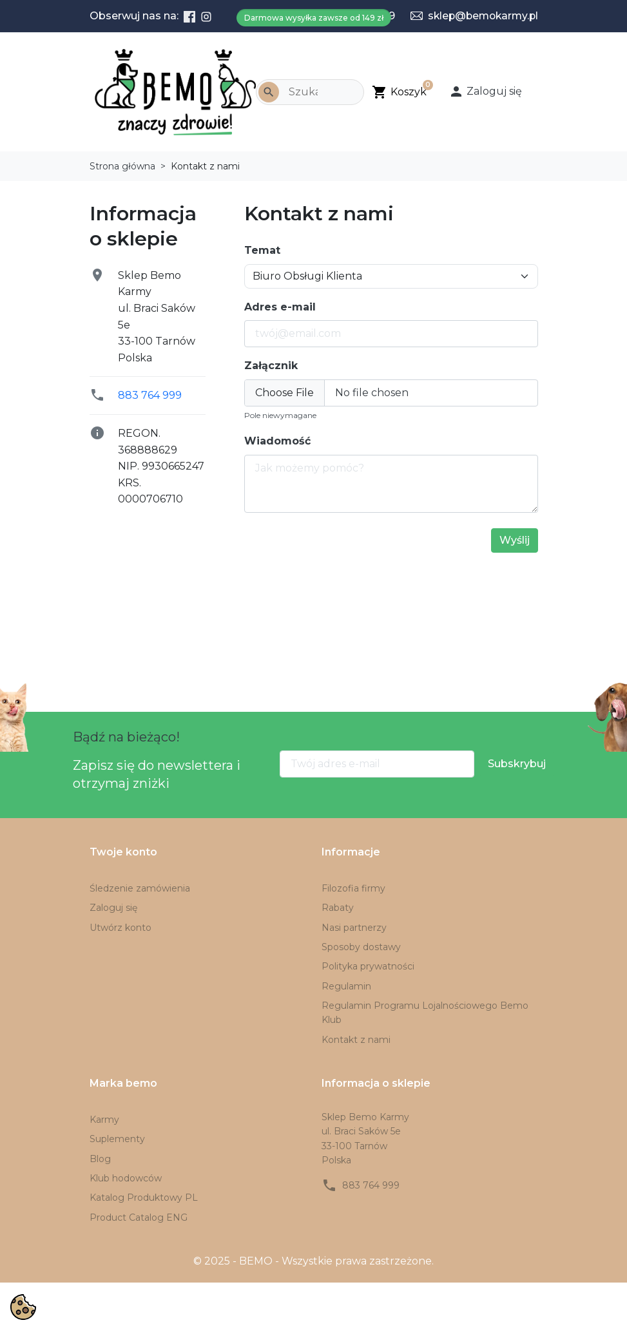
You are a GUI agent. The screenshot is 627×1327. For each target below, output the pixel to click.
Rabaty (338, 907)
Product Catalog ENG (139, 1217)
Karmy (104, 1119)
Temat (262, 250)
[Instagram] (206, 16)
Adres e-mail (280, 307)
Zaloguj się (113, 907)
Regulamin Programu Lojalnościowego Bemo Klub (425, 1013)
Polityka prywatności (368, 966)
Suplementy (117, 1139)
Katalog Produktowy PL (144, 1197)
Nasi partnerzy (354, 927)
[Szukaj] (310, 92)
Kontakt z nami (356, 1039)
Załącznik (271, 365)
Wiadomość (277, 441)
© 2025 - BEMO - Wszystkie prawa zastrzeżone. (313, 1261)
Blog (100, 1159)
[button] (489, 91)
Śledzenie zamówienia (140, 888)
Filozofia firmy (353, 888)
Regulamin (346, 986)
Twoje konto (123, 852)
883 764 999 (150, 395)
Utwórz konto (120, 927)
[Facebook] (189, 16)
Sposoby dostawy (361, 947)
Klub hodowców (126, 1178)
